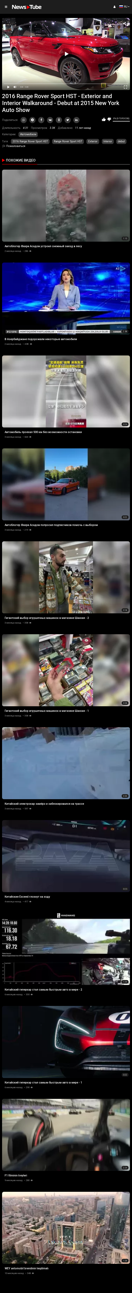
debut (121, 141)
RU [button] (123, 6)
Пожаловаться (13, 146)
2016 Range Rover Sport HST (30, 141)
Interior (107, 141)
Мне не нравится (109, 119)
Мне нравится (104, 119)
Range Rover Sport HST (68, 141)
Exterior (92, 141)
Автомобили (28, 134)
